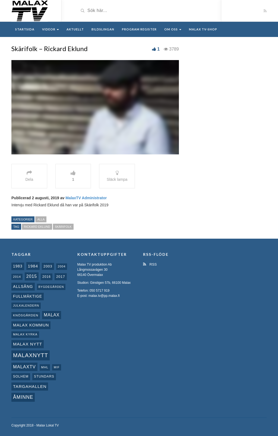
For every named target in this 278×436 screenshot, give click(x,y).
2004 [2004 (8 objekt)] (62, 266)
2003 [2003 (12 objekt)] (47, 266)
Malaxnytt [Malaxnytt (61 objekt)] (30, 355)
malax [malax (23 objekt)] (51, 315)
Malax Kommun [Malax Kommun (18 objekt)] (31, 325)
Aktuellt (75, 29)
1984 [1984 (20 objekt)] (33, 266)
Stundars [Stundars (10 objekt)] (44, 376)
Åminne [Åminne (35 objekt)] (23, 397)
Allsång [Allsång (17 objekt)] (23, 286)
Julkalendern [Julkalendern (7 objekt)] (26, 305)
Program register (139, 29)
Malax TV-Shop (203, 29)
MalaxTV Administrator (86, 198)
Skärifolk (63, 226)
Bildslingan (102, 29)
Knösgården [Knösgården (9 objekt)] (25, 315)
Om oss (172, 29)
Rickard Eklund (37, 226)
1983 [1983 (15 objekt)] (18, 266)
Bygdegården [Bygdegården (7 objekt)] (51, 286)
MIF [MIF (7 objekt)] (56, 367)
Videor (50, 29)
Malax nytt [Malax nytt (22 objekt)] (27, 344)
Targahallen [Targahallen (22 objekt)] (29, 386)
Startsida (24, 29)
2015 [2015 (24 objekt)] (31, 276)
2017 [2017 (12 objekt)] (60, 277)
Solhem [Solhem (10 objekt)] (21, 376)
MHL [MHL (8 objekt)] (45, 367)
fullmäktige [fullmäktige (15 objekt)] (27, 296)
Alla (41, 219)
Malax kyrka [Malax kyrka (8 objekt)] (25, 334)
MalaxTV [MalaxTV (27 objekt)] (24, 366)
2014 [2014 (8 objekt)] (17, 276)
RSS (150, 264)
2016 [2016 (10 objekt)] (46, 277)
